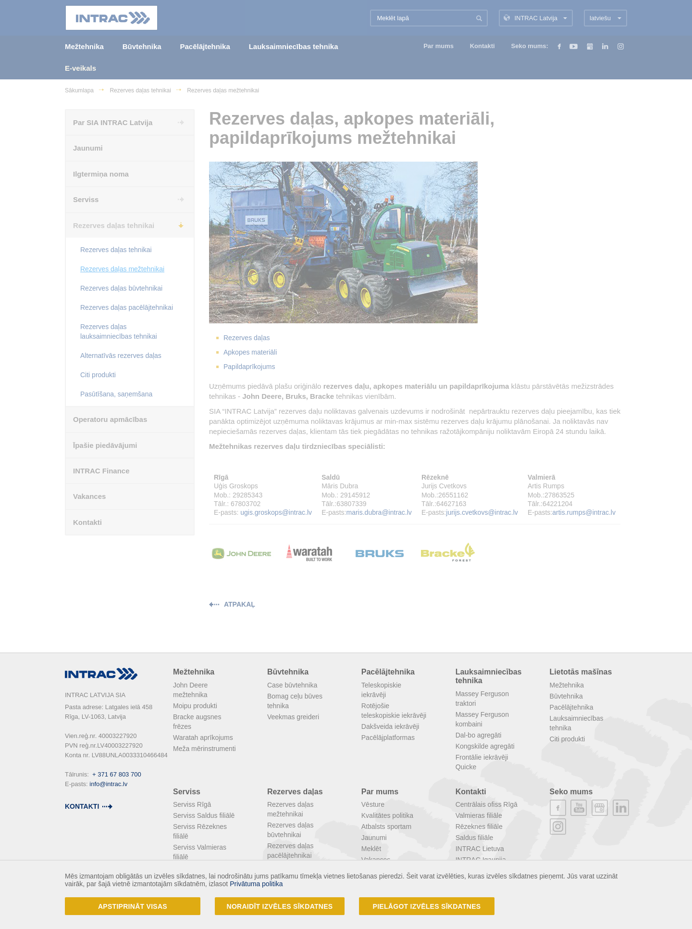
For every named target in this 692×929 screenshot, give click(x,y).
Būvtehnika (288, 672)
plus (600, 808)
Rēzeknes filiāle (479, 826)
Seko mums (571, 792)
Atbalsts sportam (386, 826)
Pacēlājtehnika (388, 672)
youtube (578, 808)
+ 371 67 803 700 (116, 774)
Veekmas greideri (293, 717)
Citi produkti (567, 739)
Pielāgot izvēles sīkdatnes (427, 906)
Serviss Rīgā (192, 804)
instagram (558, 826)
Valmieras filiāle (479, 815)
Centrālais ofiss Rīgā (487, 804)
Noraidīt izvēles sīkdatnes (280, 906)
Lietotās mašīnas (581, 672)
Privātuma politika (256, 884)
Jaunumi (374, 837)
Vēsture (372, 804)
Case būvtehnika (292, 685)
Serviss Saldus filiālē (204, 815)
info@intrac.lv (108, 784)
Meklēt (371, 849)
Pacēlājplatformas (388, 737)
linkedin (621, 808)
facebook (558, 808)
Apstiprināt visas (132, 906)
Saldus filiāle (475, 837)
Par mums (379, 792)
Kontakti (471, 792)
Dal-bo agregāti (479, 735)
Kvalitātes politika (387, 815)
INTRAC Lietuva (480, 849)
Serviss (186, 792)
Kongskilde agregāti (485, 746)
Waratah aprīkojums (203, 737)
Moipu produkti (195, 706)
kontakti (82, 806)
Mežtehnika (193, 672)
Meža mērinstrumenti (204, 748)
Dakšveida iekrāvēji (390, 726)
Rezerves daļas (295, 792)
